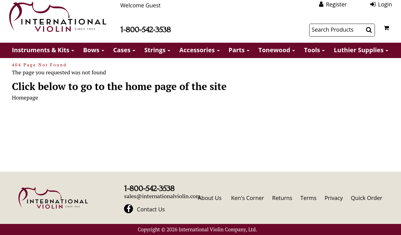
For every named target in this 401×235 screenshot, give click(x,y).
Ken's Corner (247, 198)
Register (336, 4)
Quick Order (366, 198)
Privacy (334, 198)
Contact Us (151, 209)
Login (385, 4)
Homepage (25, 97)
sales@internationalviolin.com (162, 196)
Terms (308, 198)
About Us (209, 198)
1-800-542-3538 (145, 29)
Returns (282, 198)
